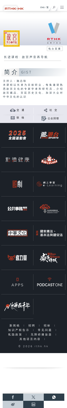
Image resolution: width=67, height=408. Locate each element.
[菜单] (62, 6)
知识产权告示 (19, 330)
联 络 (20, 117)
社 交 (53, 110)
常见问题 (46, 330)
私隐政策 (16, 334)
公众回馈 (53, 118)
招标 (48, 325)
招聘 (32, 325)
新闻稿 (15, 325)
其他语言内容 (31, 339)
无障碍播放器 (42, 334)
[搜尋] (54, 6)
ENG (42, 7)
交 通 (20, 110)
